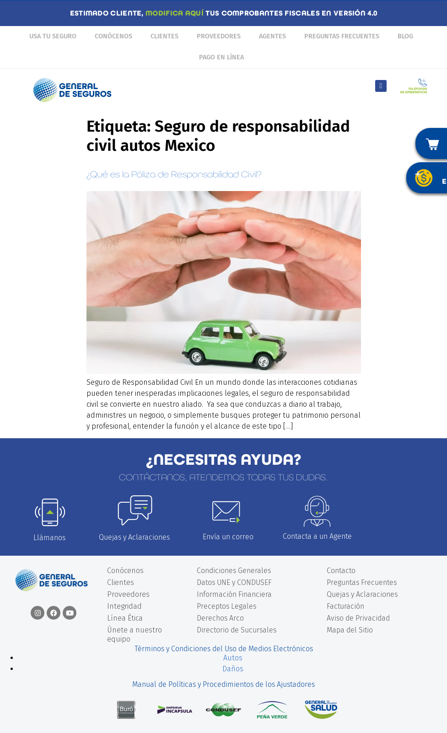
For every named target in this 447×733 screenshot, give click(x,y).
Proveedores (219, 36)
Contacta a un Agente (317, 536)
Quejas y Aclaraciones (134, 537)
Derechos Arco (220, 618)
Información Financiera (234, 594)
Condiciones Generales (234, 570)
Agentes (272, 36)
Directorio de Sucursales (236, 630)
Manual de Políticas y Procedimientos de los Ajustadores (223, 684)
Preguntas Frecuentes (341, 36)
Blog (405, 36)
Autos (232, 657)
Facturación (345, 606)
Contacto (341, 570)
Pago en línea (221, 57)
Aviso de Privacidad (358, 618)
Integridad (124, 606)
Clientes (164, 36)
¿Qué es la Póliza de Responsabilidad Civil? (173, 174)
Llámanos (49, 537)
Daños (232, 668)
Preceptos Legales (226, 606)
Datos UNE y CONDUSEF (234, 582)
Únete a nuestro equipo (134, 634)
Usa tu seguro (52, 36)
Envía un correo (228, 536)
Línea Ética (125, 618)
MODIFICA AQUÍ (174, 13)
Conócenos (113, 36)
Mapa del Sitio (350, 630)
